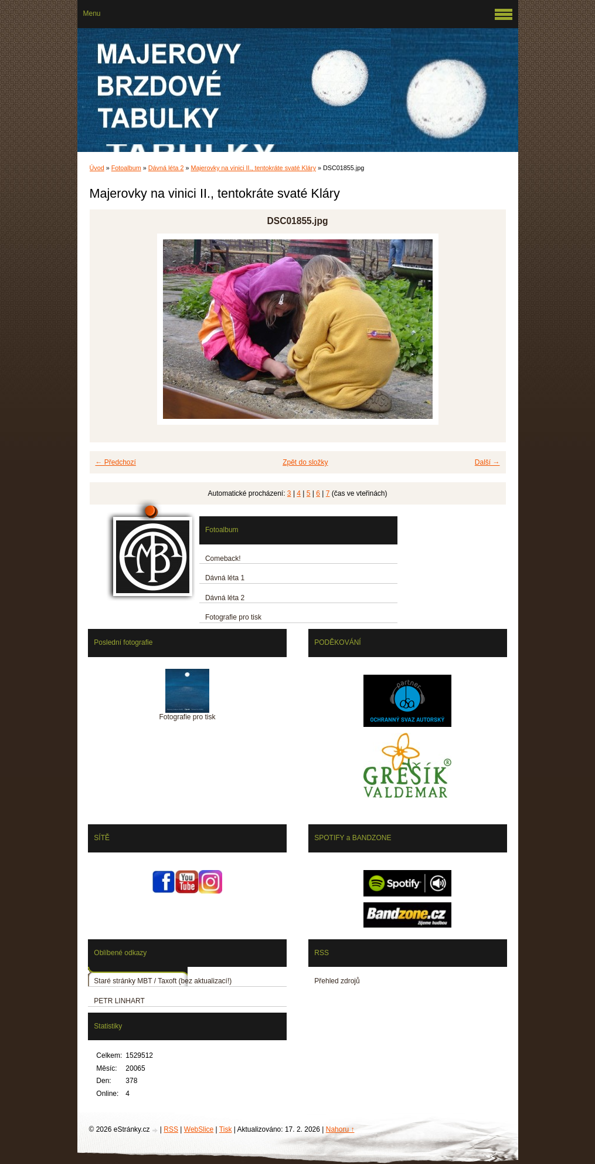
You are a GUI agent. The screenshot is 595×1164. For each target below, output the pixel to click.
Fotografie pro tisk (233, 617)
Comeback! (223, 558)
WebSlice (198, 1129)
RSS (171, 1129)
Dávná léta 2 (166, 167)
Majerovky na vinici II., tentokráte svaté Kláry (253, 167)
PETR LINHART (119, 1001)
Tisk (225, 1129)
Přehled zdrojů (336, 981)
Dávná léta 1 (224, 578)
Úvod (97, 167)
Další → (487, 462)
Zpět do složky (305, 462)
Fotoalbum (126, 167)
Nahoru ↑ (340, 1129)
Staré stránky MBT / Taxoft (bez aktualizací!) (163, 981)
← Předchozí (116, 462)
